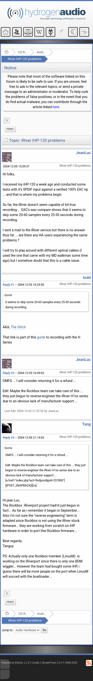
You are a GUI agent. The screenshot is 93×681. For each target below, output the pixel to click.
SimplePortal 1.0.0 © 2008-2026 (59, 662)
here (56, 107)
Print (10, 129)
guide (41, 337)
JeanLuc (83, 152)
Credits (36, 662)
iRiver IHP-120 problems (24, 59)
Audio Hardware (41, 52)
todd (87, 277)
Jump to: (7, 630)
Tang (86, 424)
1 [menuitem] (7, 120)
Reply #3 (8, 437)
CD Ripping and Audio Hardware (22, 52)
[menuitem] (10, 129)
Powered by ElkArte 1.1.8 (15, 662)
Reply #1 (8, 284)
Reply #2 (8, 373)
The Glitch (18, 327)
